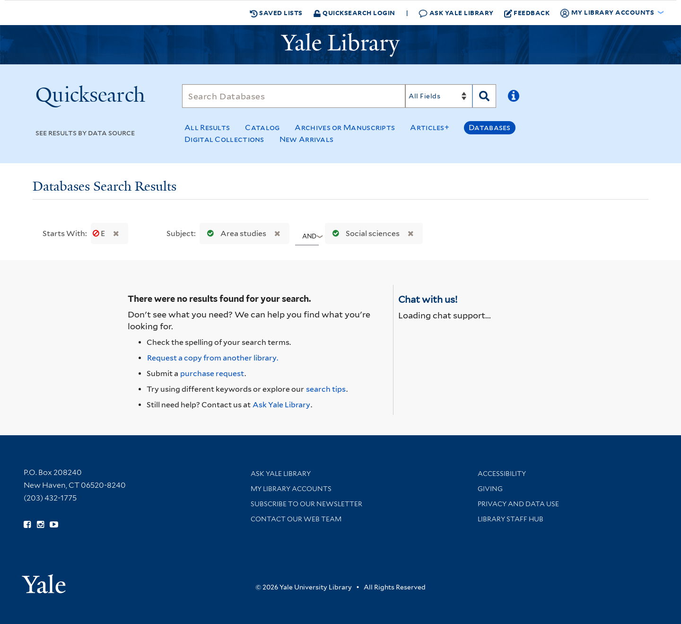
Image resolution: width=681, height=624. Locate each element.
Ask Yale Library (456, 13)
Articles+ (429, 127)
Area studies (234, 233)
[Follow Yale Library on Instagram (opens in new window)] (40, 524)
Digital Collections (224, 139)
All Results (207, 127)
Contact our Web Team (296, 519)
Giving (490, 488)
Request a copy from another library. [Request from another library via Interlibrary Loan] (212, 357)
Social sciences (364, 233)
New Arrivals (306, 139)
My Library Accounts (291, 488)
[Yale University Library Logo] (340, 45)
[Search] (293, 96)
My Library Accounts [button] (607, 13)
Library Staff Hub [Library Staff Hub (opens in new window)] (510, 519)
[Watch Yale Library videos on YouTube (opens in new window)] (54, 524)
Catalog (262, 127)
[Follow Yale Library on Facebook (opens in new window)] (27, 524)
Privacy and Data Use (518, 504)
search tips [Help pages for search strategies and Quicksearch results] (326, 389)
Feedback (527, 13)
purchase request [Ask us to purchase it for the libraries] (212, 373)
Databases (490, 127)
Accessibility (502, 473)
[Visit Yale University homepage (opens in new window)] (43, 581)
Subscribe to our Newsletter (306, 504)
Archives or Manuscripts (345, 127)
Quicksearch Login (354, 12)
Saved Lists (276, 13)
